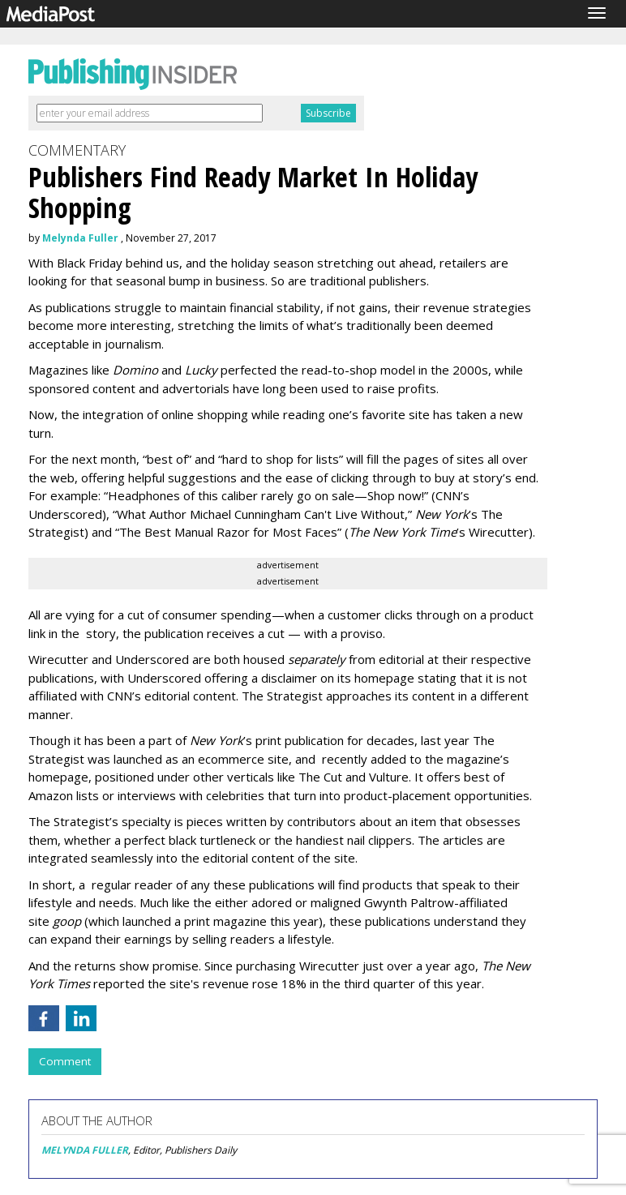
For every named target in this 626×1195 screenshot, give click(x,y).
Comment (65, 1061)
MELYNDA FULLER (84, 1150)
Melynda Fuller (80, 238)
